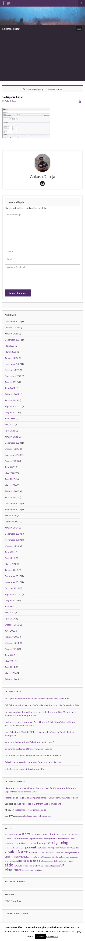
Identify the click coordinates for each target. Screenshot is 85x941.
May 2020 (9, 473)
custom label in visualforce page (30, 809)
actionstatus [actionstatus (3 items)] (10, 834)
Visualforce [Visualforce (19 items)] (13, 870)
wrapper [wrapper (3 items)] (25, 870)
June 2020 (10, 467)
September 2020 (13, 455)
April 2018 (10, 558)
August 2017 (11, 600)
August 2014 (11, 649)
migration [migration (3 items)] (54, 848)
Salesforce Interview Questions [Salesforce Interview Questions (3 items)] (37, 857)
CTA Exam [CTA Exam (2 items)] (14, 839)
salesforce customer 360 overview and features (28, 748)
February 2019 (12, 521)
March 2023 (11, 351)
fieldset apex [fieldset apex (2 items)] (63, 839)
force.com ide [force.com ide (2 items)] (19, 843)
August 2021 (11, 412)
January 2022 (11, 400)
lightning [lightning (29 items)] (61, 842)
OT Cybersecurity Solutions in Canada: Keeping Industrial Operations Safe (42, 705)
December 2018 (13, 533)
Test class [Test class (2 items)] (28, 866)
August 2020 (11, 461)
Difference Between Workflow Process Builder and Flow (33, 755)
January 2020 (11, 497)
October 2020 (12, 448)
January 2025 (11, 333)
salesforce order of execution (36, 815)
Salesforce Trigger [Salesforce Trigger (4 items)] (64, 861)
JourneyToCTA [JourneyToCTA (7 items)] (45, 842)
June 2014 (10, 655)
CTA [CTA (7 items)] (7, 838)
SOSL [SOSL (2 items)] (22, 866)
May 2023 (9, 345)
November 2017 (13, 582)
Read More (52, 936)
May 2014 (9, 661)
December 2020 (13, 442)
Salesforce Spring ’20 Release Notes (44, 89)
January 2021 (11, 436)
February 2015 (12, 636)
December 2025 (13, 321)
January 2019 (11, 527)
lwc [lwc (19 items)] (39, 847)
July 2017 (9, 606)
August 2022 (11, 382)
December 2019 (13, 503)
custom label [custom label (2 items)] (23, 839)
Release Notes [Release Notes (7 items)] (67, 847)
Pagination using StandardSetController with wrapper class (48, 797)
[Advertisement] (42, 56)
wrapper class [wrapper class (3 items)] (36, 870)
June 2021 (10, 418)
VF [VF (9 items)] (62, 865)
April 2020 (10, 479)
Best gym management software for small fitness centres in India (37, 698)
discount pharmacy (15, 788)
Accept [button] (40, 936)
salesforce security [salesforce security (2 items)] (48, 861)
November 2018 (13, 539)
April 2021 (10, 430)
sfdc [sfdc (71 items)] (9, 864)
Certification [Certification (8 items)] (63, 834)
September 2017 (13, 594)
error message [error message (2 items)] (45, 839)
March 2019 (11, 515)
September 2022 (13, 376)
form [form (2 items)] (26, 843)
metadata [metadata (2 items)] (46, 848)
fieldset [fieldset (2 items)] (54, 839)
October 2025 (12, 327)
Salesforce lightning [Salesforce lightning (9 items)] (28, 860)
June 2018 (10, 552)
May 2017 (9, 612)
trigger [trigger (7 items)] (37, 865)
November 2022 (13, 364)
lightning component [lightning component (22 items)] (20, 847)
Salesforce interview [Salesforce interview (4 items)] (14, 856)
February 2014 (12, 679)
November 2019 (13, 509)
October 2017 (12, 588)
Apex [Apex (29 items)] (26, 834)
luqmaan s (10, 797)
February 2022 (12, 394)
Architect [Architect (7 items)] (50, 834)
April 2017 (10, 618)
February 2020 (12, 491)
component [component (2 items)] (75, 834)
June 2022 (10, 388)
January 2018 (11, 570)
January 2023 (11, 357)
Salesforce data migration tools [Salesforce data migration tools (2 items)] (67, 853)
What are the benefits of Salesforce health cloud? (29, 742)
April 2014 (10, 667)
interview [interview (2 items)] (32, 843)
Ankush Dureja (11, 101)
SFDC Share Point (13, 901)
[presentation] (29, 280)
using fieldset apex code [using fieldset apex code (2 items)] (50, 866)
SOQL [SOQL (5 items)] (17, 865)
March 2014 (11, 673)
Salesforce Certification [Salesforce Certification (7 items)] (41, 852)
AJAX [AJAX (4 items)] (18, 834)
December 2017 (13, 576)
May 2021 (9, 424)
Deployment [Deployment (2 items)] (34, 839)
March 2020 (11, 485)
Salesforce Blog (11, 28)
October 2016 (12, 624)
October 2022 (12, 370)
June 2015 (10, 630)
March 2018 (11, 564)
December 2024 (13, 339)
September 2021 (13, 406)
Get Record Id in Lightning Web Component (39, 803)
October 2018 (12, 545)
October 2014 (12, 642)
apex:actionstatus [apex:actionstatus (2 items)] (38, 834)
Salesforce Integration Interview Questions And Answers (34, 762)
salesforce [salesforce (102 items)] (18, 851)
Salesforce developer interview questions (25, 769)
